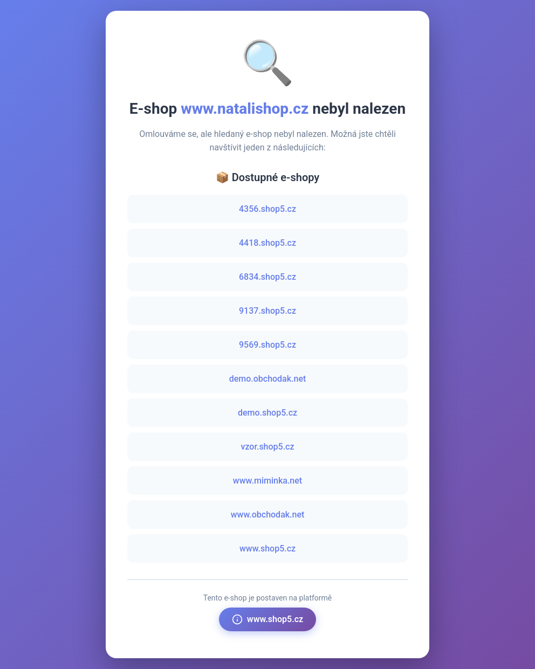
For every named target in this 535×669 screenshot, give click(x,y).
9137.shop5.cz (267, 311)
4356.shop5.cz (267, 209)
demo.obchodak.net (267, 379)
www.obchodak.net (268, 514)
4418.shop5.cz (267, 243)
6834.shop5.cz (267, 277)
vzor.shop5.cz (267, 447)
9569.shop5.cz (267, 345)
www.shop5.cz (267, 548)
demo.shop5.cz (267, 413)
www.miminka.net (267, 480)
